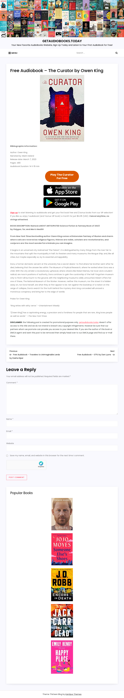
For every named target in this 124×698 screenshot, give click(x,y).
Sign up (14, 212)
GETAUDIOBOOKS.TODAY (62, 41)
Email (9, 431)
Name (9, 419)
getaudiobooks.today (89, 322)
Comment (12, 382)
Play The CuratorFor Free (62, 176)
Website (10, 443)
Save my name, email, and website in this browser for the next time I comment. (47, 455)
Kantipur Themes (73, 694)
